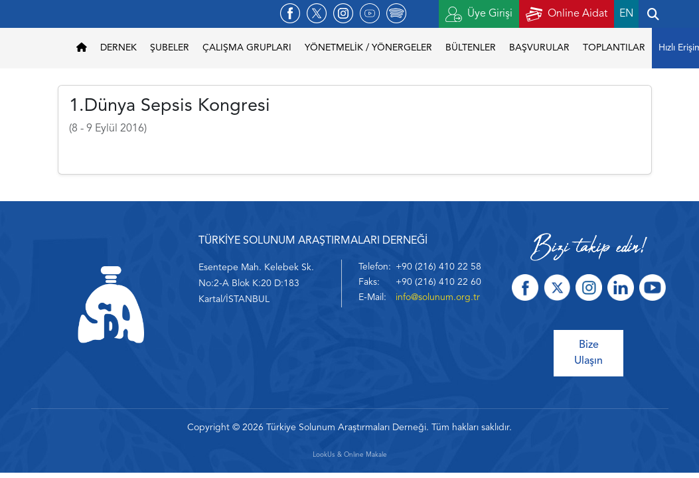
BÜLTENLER (470, 47)
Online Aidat (566, 14)
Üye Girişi (478, 14)
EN (626, 14)
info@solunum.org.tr (438, 297)
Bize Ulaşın (588, 353)
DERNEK (118, 47)
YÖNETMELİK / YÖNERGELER (368, 47)
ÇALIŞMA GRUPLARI (246, 47)
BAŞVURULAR (539, 47)
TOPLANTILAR (614, 47)
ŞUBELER (169, 47)
